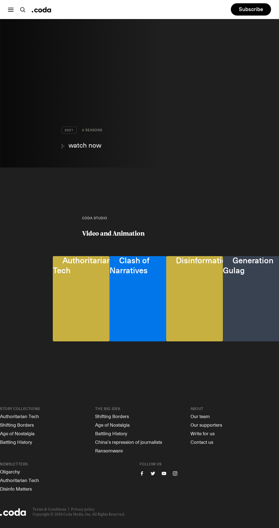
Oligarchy (10, 471)
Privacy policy (83, 509)
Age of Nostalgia (17, 433)
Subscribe (250, 9)
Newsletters (14, 464)
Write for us (203, 433)
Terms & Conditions (49, 509)
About (197, 409)
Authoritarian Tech (19, 416)
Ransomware (109, 450)
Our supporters (206, 424)
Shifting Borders (17, 424)
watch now (85, 145)
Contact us (202, 441)
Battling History (16, 441)
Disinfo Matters (16, 488)
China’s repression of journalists (128, 441)
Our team (200, 416)
